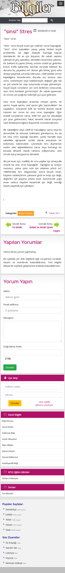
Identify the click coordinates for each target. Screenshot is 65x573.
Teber (9, 519)
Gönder (9, 367)
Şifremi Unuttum (44, 405)
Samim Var (11, 548)
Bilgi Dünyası (8, 421)
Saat (8, 530)
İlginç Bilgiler (8, 445)
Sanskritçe (11, 509)
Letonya (10, 553)
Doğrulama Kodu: (12, 346)
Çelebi (9, 514)
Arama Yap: (15, 20)
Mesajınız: (8, 317)
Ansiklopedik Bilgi (10, 463)
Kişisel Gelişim (8, 451)
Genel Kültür (7, 427)
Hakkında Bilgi (8, 433)
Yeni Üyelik (44, 401)
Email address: (11, 304)
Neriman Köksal (14, 563)
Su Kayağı (11, 542)
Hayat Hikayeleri (9, 439)
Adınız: (6, 291)
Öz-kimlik (17, 227)
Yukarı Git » (54, 213)
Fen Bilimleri (7, 493)
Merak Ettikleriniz (10, 457)
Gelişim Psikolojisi (10, 478)
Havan (9, 525)
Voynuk (10, 558)
